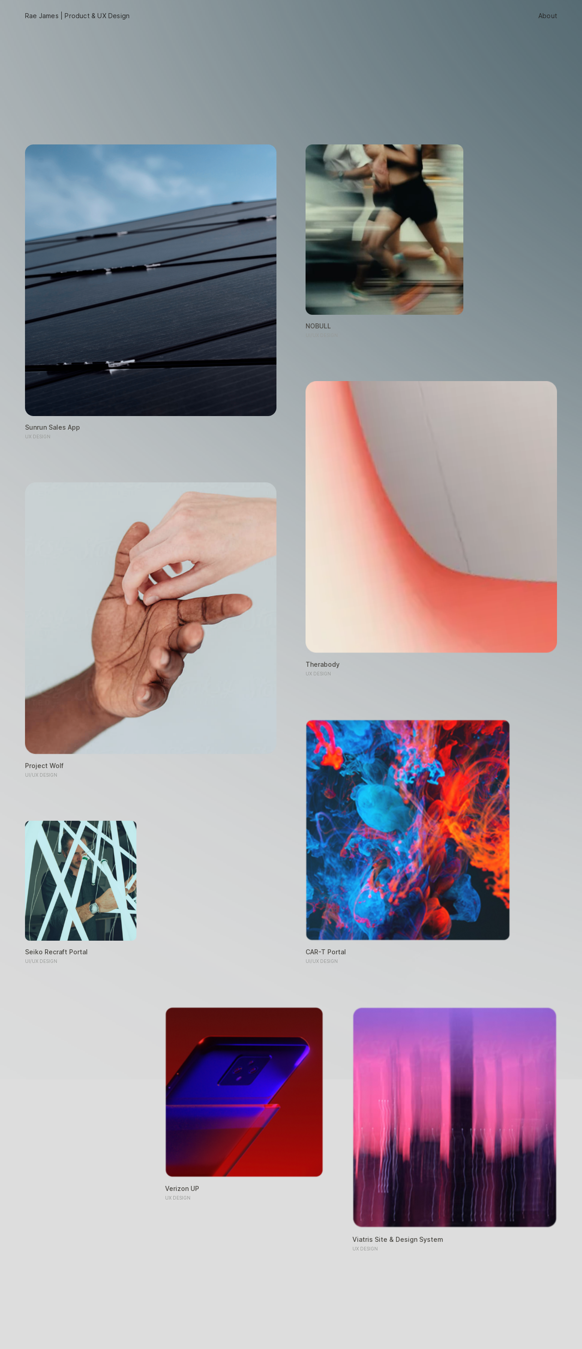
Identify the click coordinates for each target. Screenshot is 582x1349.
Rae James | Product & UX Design (77, 16)
